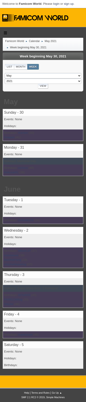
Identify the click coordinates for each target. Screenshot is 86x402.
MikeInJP (24, 250)
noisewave (11, 255)
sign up (69, 3)
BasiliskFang (12, 259)
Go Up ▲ (57, 392)
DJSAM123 (25, 220)
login (56, 3)
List (9, 66)
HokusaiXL (11, 172)
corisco (23, 167)
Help (26, 392)
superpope (25, 334)
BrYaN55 (24, 295)
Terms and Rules (40, 392)
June (12, 189)
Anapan (9, 137)
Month (21, 66)
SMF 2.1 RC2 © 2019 (33, 397)
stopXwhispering (15, 264)
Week (33, 66)
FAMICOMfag (13, 299)
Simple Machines (55, 397)
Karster (23, 132)
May (11, 102)
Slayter (8, 304)
